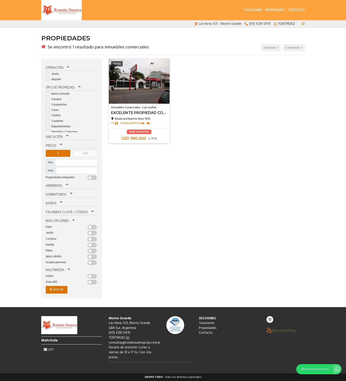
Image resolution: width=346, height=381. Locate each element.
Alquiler (55, 79)
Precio (54, 145)
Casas (53, 110)
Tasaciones (253, 10)
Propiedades (275, 10)
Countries (56, 121)
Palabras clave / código (70, 212)
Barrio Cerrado (59, 94)
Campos (55, 99)
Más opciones (60, 221)
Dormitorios (59, 194)
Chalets (55, 115)
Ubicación (57, 137)
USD (85, 153)
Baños (54, 203)
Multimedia (58, 270)
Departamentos (59, 126)
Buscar (57, 289)
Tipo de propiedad (63, 87)
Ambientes (57, 186)
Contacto (296, 10)
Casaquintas (58, 105)
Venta (54, 74)
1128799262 (119, 337)
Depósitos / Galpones (63, 132)
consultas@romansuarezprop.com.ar (134, 342)
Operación (57, 68)
